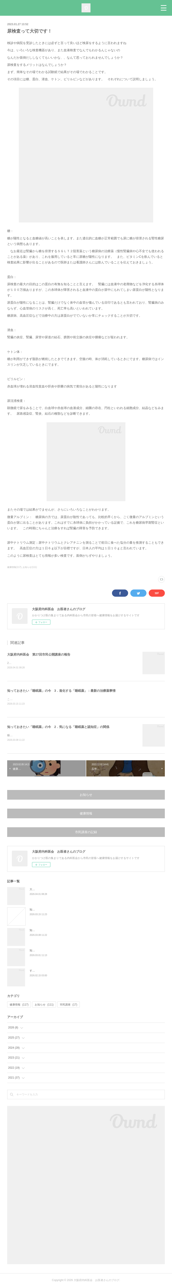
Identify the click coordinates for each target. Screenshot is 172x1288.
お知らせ (86, 795)
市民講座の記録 (86, 833)
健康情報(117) (14, 567)
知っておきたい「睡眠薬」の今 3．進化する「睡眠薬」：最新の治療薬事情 (61, 691)
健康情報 (86, 814)
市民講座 (68, 1005)
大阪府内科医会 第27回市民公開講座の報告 (38, 654)
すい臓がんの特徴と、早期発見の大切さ (54, 971)
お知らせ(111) (30, 567)
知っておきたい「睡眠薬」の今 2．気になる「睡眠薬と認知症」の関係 (58, 727)
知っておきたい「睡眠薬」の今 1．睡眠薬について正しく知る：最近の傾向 (76, 951)
